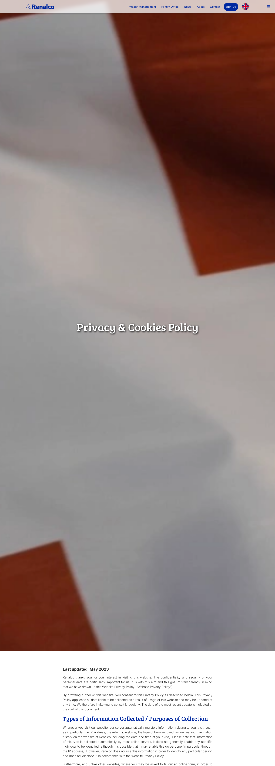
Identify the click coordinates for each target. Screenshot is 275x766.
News (187, 6)
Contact (215, 6)
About (200, 6)
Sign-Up (231, 6)
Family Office (170, 6)
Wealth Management (142, 6)
